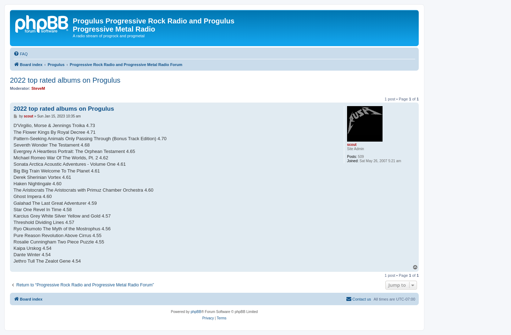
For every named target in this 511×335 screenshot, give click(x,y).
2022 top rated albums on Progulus (65, 80)
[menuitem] (20, 54)
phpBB (196, 312)
